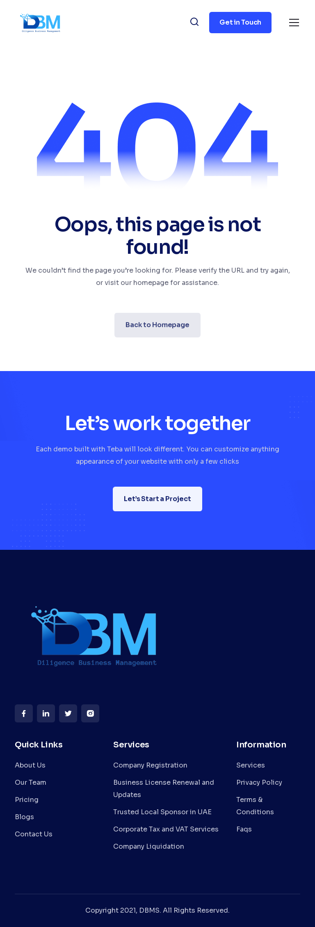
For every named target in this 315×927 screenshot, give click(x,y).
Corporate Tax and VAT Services (166, 829)
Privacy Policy (259, 782)
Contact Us (33, 834)
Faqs (244, 829)
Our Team (30, 782)
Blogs (24, 817)
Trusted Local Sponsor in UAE (162, 812)
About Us (30, 765)
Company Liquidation (148, 846)
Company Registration (150, 765)
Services (250, 765)
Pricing (27, 799)
